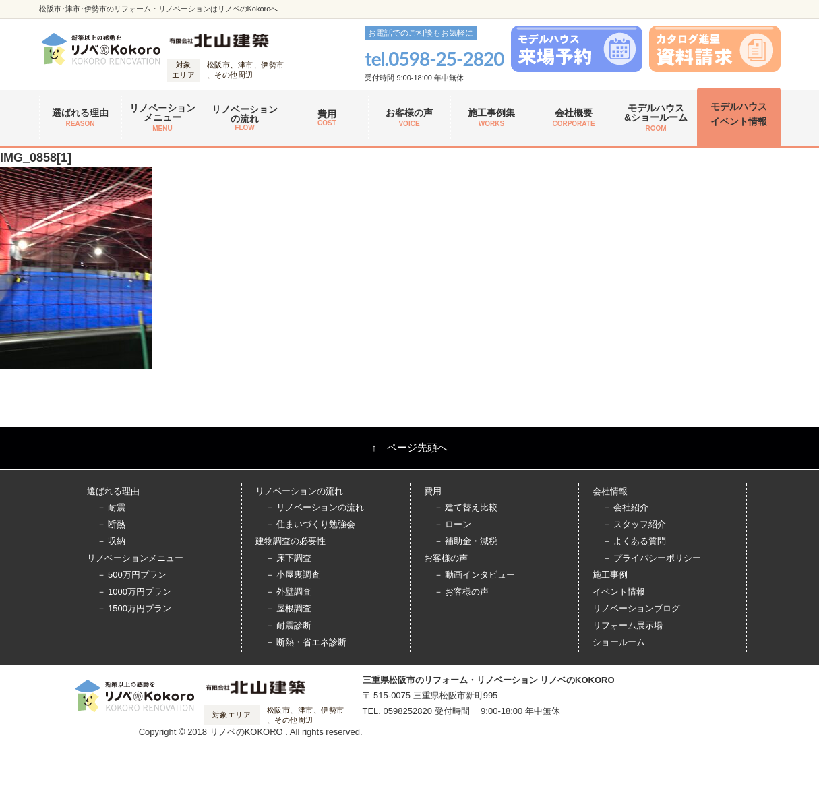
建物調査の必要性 (290, 541)
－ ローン (453, 524)
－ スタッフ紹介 (635, 524)
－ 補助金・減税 (466, 541)
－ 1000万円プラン (134, 592)
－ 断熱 (111, 524)
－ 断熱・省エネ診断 (306, 642)
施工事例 (610, 575)
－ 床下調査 (289, 558)
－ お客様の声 (461, 592)
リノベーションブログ (636, 608)
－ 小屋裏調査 (293, 575)
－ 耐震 (111, 507)
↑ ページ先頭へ (409, 447)
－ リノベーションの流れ (315, 507)
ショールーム (619, 642)
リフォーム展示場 (628, 625)
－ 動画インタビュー (475, 575)
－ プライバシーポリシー (652, 558)
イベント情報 (619, 592)
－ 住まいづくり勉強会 (311, 524)
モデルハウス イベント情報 (738, 114)
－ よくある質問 (635, 541)
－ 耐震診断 (289, 625)
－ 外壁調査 (289, 592)
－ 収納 (111, 541)
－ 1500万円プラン (134, 608)
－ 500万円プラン (131, 575)
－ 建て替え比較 (466, 507)
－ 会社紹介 (626, 507)
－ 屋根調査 (289, 608)
